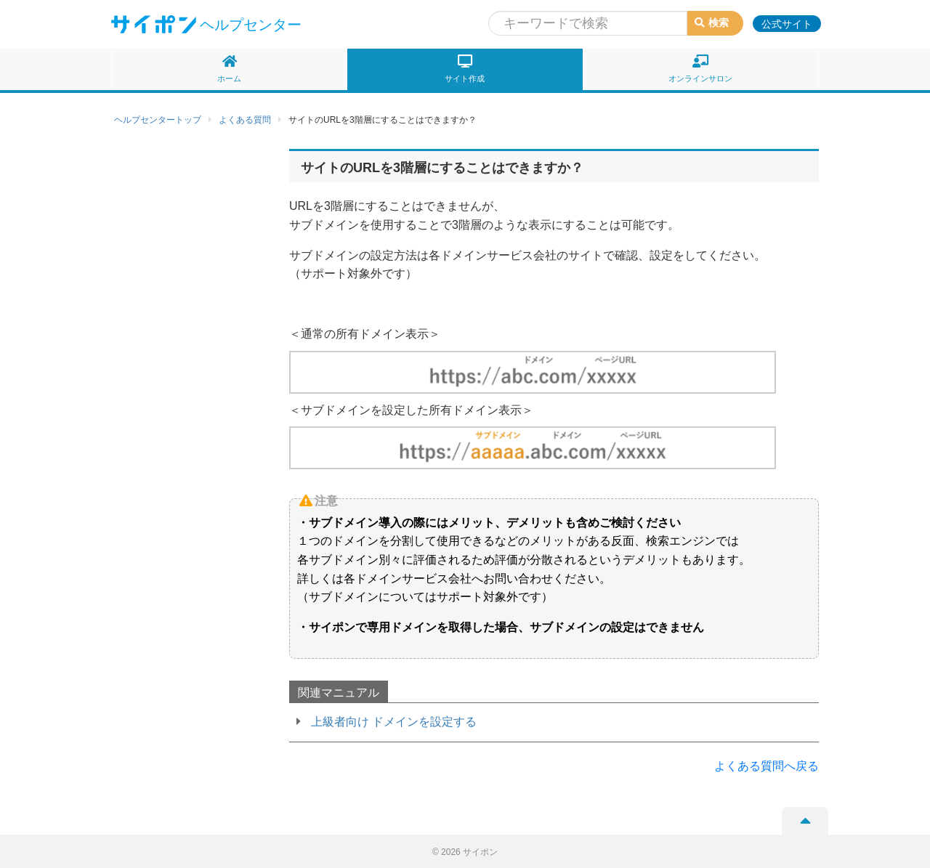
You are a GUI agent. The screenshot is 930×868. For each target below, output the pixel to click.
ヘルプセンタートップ (157, 120)
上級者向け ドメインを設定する (394, 721)
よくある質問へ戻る (766, 766)
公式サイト (786, 24)
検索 (712, 22)
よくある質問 (245, 120)
